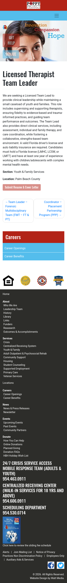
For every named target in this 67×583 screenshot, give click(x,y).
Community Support (14, 357)
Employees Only (55, 555)
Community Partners (14, 430)
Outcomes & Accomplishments (20, 331)
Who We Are (10, 305)
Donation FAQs (11, 451)
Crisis (6, 342)
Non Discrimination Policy (28, 555)
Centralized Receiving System (19, 346)
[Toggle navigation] (56, 15)
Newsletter (9, 412)
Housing (8, 361)
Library (7, 316)
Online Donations (12, 444)
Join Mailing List (23, 552)
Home (6, 294)
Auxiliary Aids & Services (20, 559)
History (7, 312)
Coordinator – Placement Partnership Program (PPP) (50, 208)
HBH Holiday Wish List (15, 455)
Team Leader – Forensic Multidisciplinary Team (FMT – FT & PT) (17, 210)
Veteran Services (12, 376)
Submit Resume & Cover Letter (22, 187)
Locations (8, 382)
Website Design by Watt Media (47, 578)
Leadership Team (13, 309)
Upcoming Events (13, 422)
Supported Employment (16, 368)
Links (6, 320)
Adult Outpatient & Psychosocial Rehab (25, 353)
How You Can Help (13, 440)
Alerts (6, 552)
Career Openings (15, 248)
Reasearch (9, 328)
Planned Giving (11, 448)
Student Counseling (14, 364)
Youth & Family (11, 349)
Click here (8, 545)
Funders (7, 324)
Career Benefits (14, 256)
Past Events (9, 426)
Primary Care (10, 372)
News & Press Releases (16, 408)
